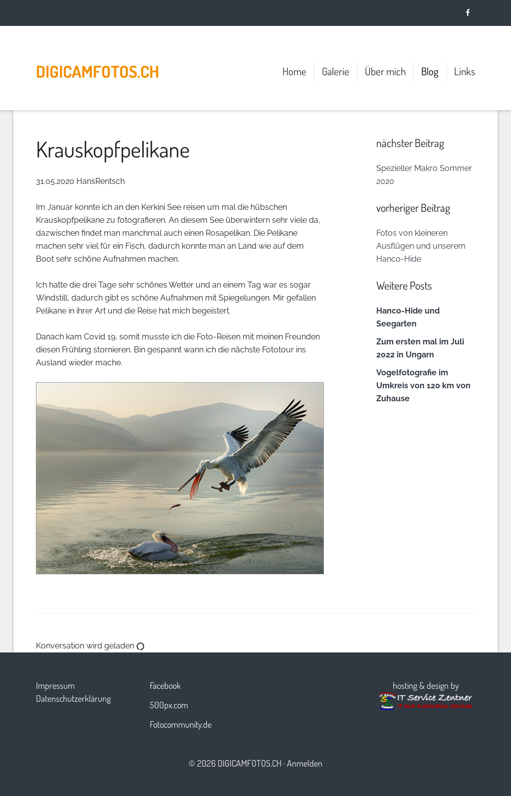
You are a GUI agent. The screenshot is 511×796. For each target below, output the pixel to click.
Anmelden (304, 763)
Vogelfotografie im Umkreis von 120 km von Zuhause (423, 385)
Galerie (335, 71)
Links (464, 71)
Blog (430, 71)
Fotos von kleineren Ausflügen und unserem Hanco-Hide (421, 246)
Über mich (385, 71)
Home (294, 71)
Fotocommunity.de (181, 724)
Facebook (165, 685)
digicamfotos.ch (97, 71)
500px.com (169, 704)
